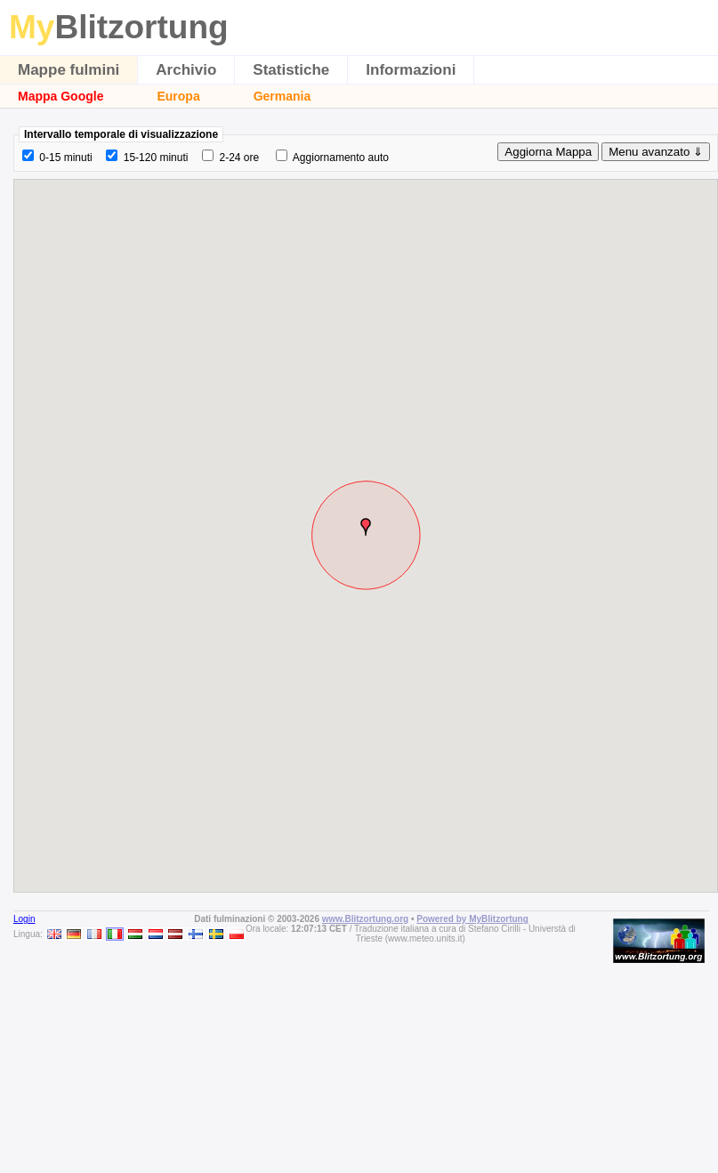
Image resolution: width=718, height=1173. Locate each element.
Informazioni (411, 69)
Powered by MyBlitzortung (472, 919)
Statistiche (291, 69)
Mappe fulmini (68, 69)
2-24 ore (239, 157)
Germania (282, 96)
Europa (178, 96)
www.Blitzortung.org (365, 919)
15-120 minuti (156, 157)
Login (24, 919)
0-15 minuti (65, 157)
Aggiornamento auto (341, 157)
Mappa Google (60, 96)
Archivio (186, 69)
